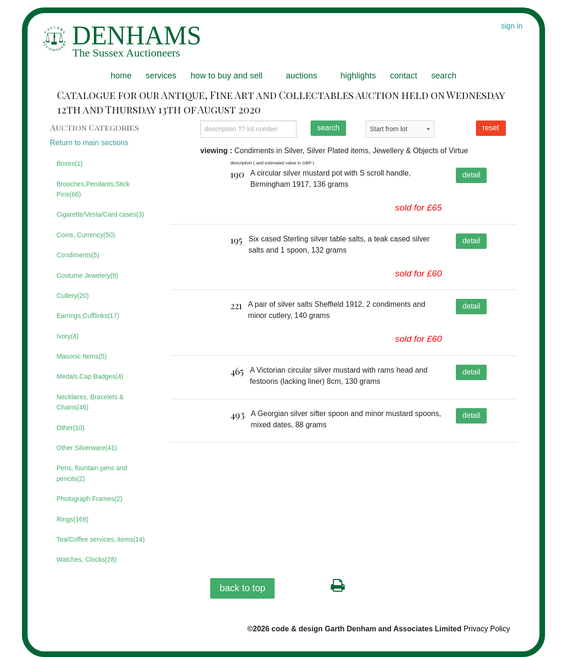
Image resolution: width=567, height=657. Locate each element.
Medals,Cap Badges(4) (90, 376)
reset (490, 128)
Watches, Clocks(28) (87, 559)
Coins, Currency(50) (86, 235)
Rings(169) (72, 519)
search (443, 75)
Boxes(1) (70, 163)
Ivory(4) (67, 336)
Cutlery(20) (73, 295)
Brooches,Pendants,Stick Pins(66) (93, 189)
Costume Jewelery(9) (87, 275)
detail (471, 175)
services (161, 75)
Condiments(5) (78, 255)
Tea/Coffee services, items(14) (101, 539)
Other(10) (71, 427)
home (121, 75)
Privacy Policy (486, 629)
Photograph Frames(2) (89, 498)
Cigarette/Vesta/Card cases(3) (100, 214)
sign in (512, 26)
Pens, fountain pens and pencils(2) (92, 473)
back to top (242, 588)
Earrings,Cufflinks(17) (88, 315)
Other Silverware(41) (87, 448)
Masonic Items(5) (81, 356)
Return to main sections (89, 143)
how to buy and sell (226, 75)
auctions (301, 75)
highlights (358, 75)
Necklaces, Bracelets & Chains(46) (90, 402)
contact (403, 75)
